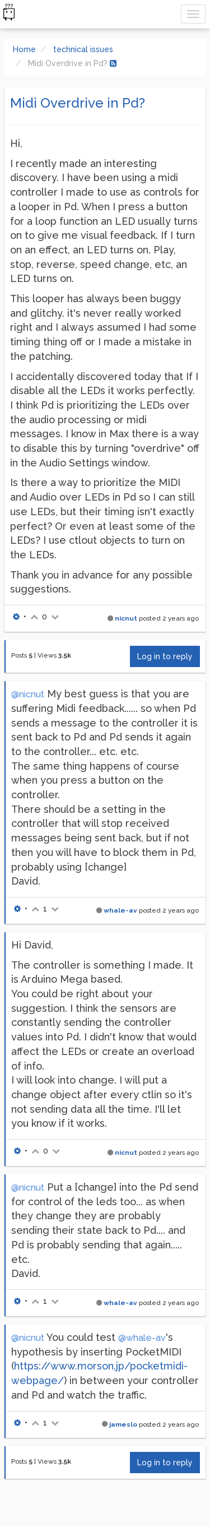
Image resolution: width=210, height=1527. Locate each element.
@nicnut (27, 694)
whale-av (120, 910)
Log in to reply (165, 656)
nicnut (126, 618)
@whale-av (142, 1337)
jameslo (123, 1424)
